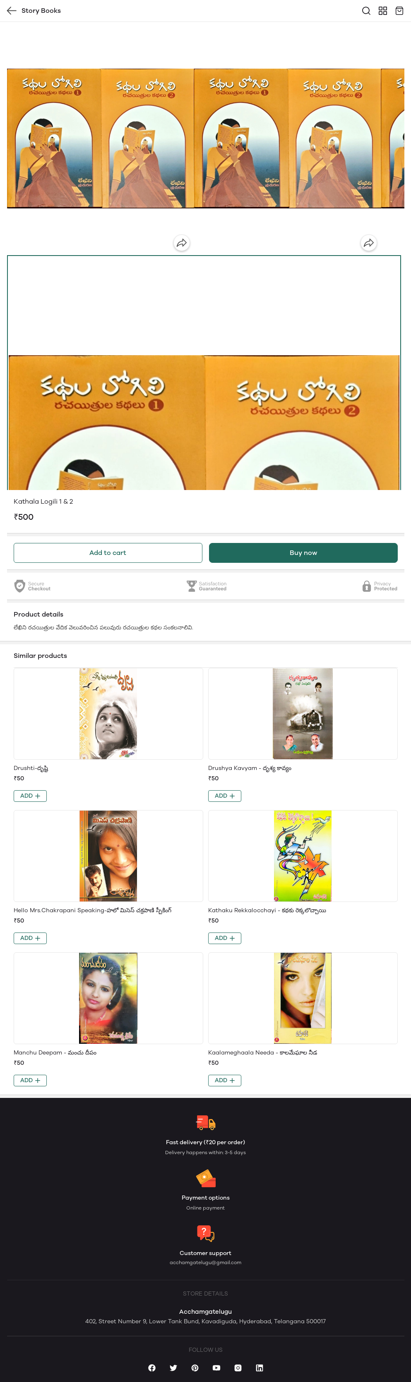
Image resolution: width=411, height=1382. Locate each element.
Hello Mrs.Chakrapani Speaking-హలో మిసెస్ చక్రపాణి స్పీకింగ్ (92, 910)
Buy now (303, 553)
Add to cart (107, 553)
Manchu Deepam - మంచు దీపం (55, 1052)
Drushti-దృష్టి (31, 768)
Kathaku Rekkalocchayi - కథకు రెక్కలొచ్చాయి (267, 910)
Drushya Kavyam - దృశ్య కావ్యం (249, 768)
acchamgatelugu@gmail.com (205, 1262)
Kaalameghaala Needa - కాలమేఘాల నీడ (262, 1052)
